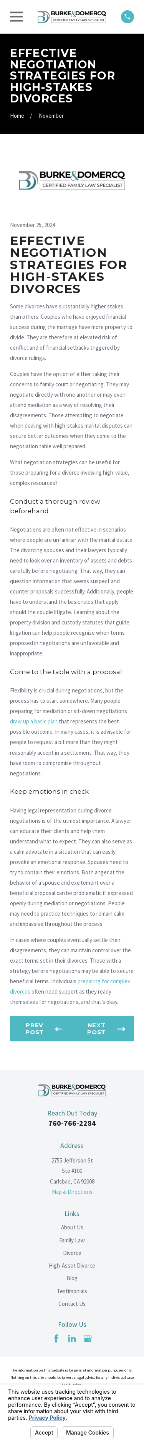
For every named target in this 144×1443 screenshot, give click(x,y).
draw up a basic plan (34, 721)
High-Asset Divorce (72, 1265)
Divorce (72, 1253)
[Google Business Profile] (88, 1338)
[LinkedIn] (72, 1338)
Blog (72, 1278)
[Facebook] (56, 1338)
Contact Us (72, 1303)
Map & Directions (72, 1191)
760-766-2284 (72, 1123)
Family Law (72, 1240)
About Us (72, 1227)
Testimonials (72, 1291)
